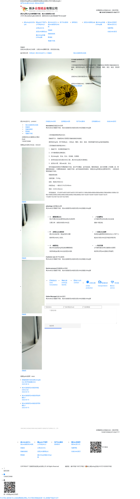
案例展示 (57, 444)
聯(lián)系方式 (112, 24)
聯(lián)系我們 (39, 3)
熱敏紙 (50, 30)
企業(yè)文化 (40, 28)
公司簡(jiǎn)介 (40, 24)
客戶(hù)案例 (80, 121)
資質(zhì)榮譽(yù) (41, 31)
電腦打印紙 (51, 41)
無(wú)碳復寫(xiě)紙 (79, 53)
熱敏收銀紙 (51, 34)
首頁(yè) (32, 53)
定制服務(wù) (96, 121)
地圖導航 (110, 28)
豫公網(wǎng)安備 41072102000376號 (98, 466)
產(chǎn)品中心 (41, 53)
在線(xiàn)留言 (112, 31)
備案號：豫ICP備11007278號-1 (75, 466)
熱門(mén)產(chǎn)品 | (27, 3)
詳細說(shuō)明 (51, 121)
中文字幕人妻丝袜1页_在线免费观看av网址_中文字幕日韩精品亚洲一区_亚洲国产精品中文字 (29, 498)
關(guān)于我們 (42, 442)
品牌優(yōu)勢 (65, 121)
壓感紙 (50, 37)
